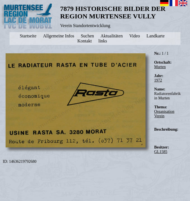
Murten (160, 67)
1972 (158, 80)
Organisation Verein (164, 113)
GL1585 (160, 152)
